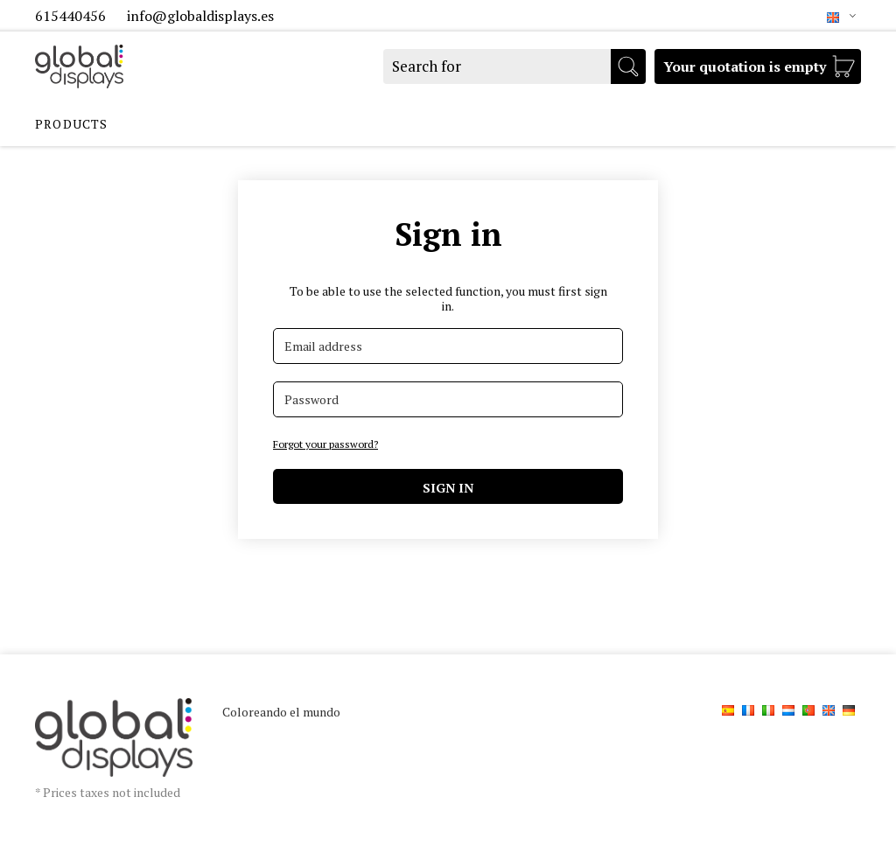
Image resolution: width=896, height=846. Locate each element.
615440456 (72, 15)
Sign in (448, 487)
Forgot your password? (325, 444)
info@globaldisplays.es (200, 15)
